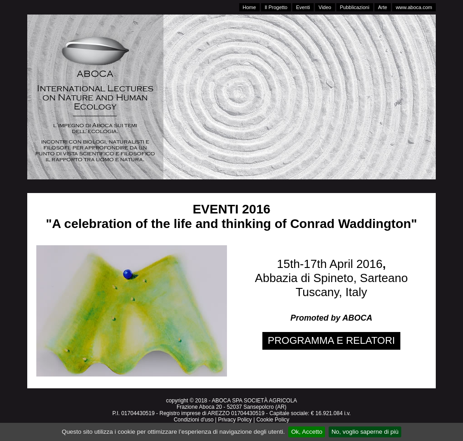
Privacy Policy (235, 419)
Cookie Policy (273, 419)
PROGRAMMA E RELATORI (331, 340)
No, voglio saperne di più (365, 431)
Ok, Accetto (306, 431)
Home (249, 7)
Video (325, 7)
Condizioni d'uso (194, 419)
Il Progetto (276, 7)
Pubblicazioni (354, 7)
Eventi (303, 7)
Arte (382, 7)
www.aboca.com (414, 7)
